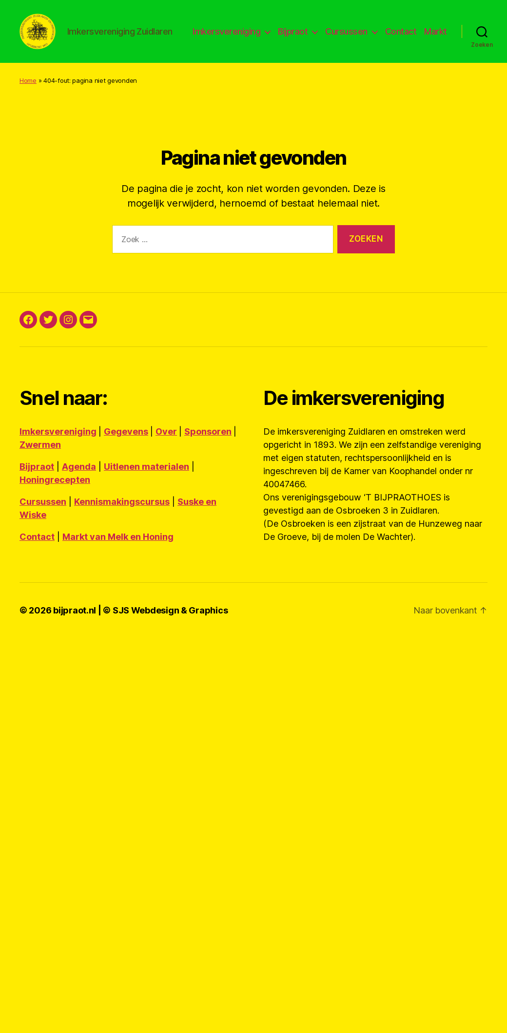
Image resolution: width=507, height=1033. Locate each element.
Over (166, 455)
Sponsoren (208, 455)
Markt (435, 50)
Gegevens (126, 455)
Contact (431, 36)
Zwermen (40, 468)
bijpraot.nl (74, 634)
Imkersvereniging (257, 36)
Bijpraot (323, 36)
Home (28, 104)
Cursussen (377, 36)
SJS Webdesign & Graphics (170, 634)
